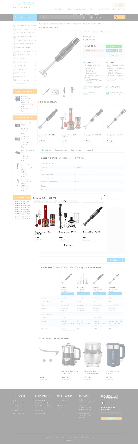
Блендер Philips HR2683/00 (92, 232)
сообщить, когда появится (70, 201)
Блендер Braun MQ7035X (67, 232)
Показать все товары (69, 246)
